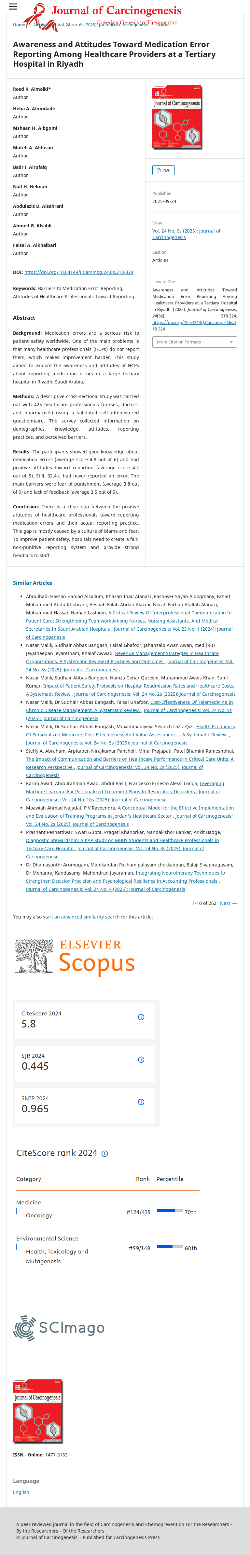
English (21, 1492)
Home (19, 25)
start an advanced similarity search (81, 917)
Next (225, 903)
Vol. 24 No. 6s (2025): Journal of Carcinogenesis (103, 25)
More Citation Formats (179, 342)
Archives (41, 25)
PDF (165, 170)
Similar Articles (32, 582)
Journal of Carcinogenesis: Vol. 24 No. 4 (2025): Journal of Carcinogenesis (105, 889)
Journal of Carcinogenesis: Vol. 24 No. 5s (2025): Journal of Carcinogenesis (107, 743)
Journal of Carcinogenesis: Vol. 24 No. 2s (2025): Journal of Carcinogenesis (155, 694)
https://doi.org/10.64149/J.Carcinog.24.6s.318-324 (78, 272)
